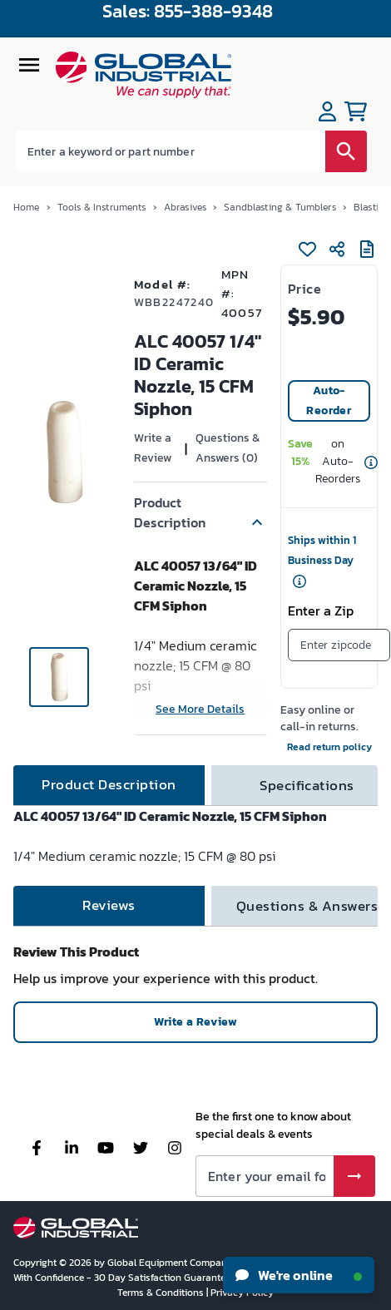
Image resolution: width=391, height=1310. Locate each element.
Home (26, 207)
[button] (200, 512)
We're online (298, 1275)
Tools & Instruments (101, 207)
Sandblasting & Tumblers (279, 207)
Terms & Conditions (161, 1292)
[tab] (109, 785)
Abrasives (185, 207)
